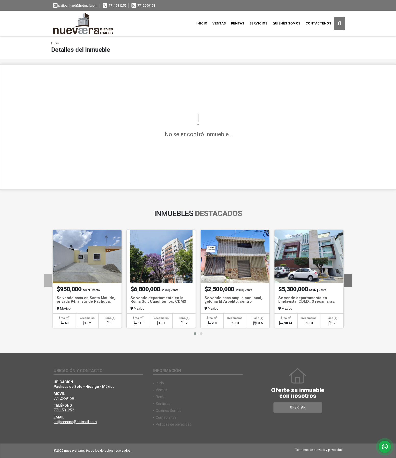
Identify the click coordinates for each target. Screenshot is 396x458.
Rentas (237, 23)
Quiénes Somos (286, 23)
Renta (160, 397)
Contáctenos (318, 23)
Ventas (219, 23)
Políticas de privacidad (173, 424)
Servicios (258, 23)
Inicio (201, 23)
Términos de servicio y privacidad (319, 450)
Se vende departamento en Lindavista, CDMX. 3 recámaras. (306, 300)
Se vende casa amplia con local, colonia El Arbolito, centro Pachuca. (233, 301)
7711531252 (117, 5)
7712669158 (146, 5)
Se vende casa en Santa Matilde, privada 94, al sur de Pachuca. (86, 300)
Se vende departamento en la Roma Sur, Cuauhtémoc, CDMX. (158, 300)
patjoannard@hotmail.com (75, 422)
